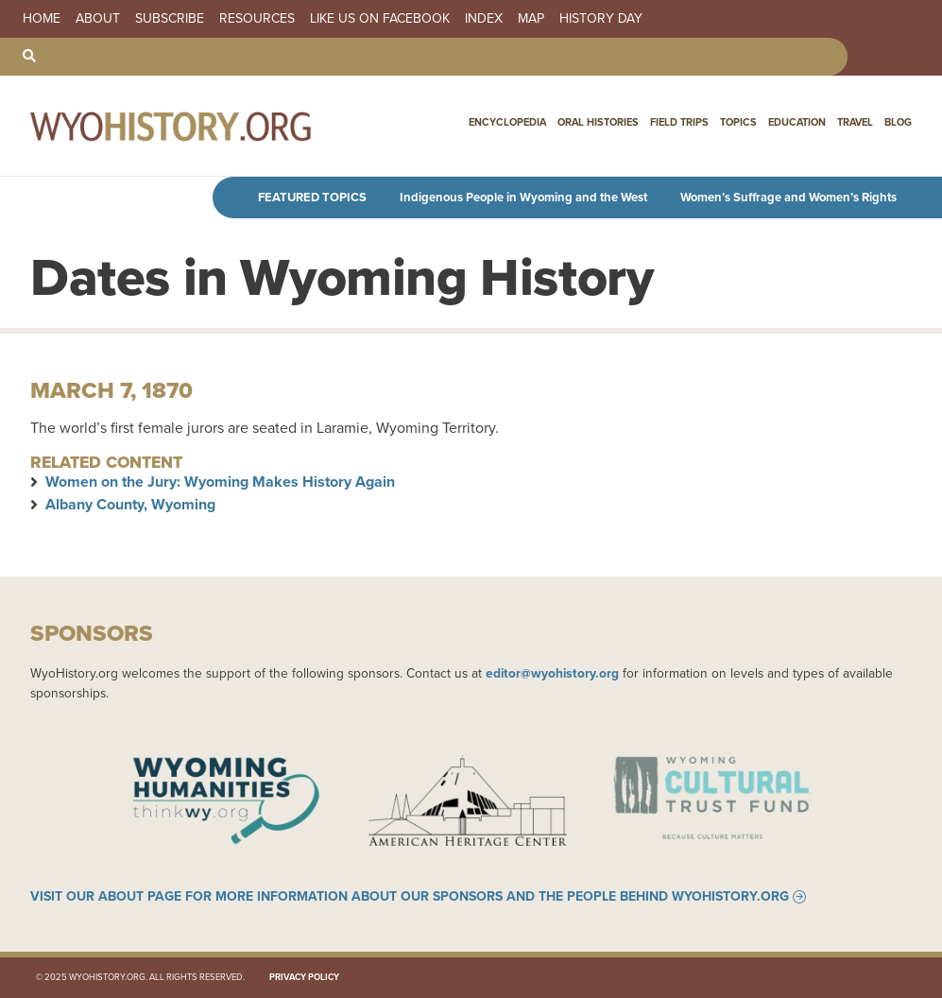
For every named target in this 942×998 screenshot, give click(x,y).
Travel (855, 121)
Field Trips (679, 121)
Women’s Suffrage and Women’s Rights (788, 197)
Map (531, 18)
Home (41, 18)
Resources (257, 18)
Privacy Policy (304, 977)
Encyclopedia (507, 121)
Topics (738, 121)
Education (797, 121)
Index (484, 18)
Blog (898, 121)
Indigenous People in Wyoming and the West (523, 197)
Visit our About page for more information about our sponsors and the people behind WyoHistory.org (409, 896)
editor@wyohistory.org (552, 672)
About (98, 18)
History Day (600, 18)
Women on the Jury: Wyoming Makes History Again (220, 481)
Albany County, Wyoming (130, 504)
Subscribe (169, 18)
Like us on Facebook (380, 18)
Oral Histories (598, 121)
